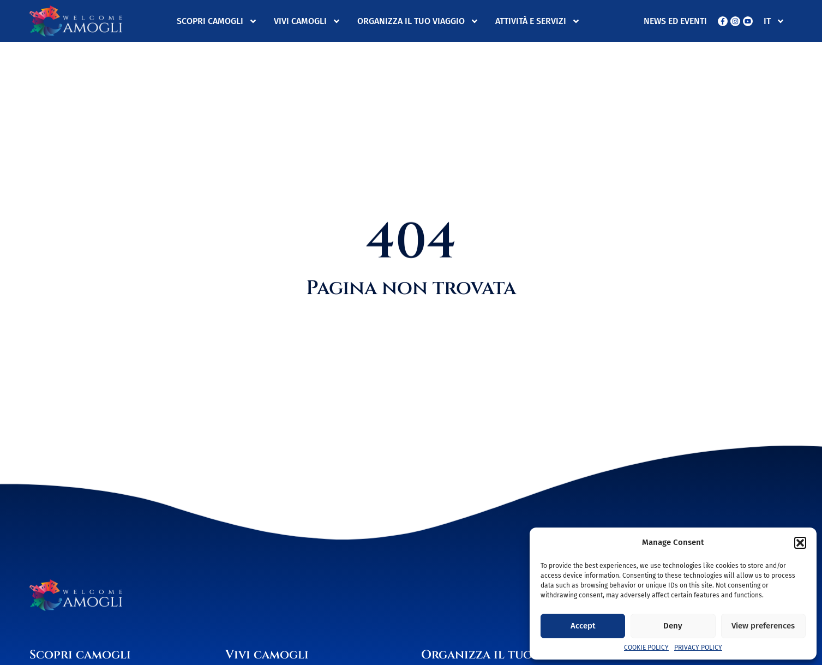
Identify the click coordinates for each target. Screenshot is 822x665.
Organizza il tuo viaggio (418, 21)
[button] (800, 542)
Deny (672, 626)
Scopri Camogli (217, 21)
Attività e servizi (537, 21)
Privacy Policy (698, 647)
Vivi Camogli (307, 21)
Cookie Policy (646, 647)
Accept (583, 626)
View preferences (763, 626)
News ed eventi (675, 21)
